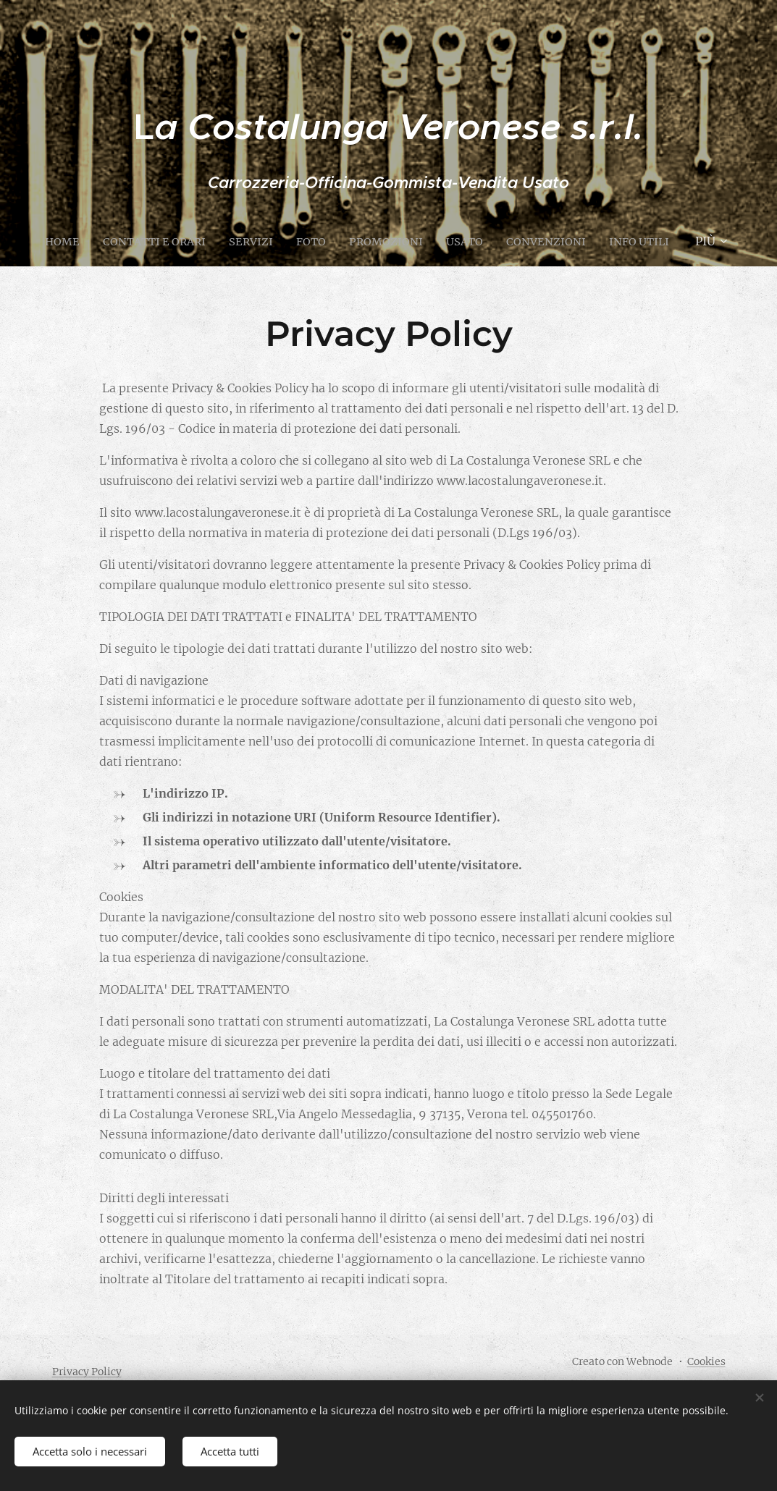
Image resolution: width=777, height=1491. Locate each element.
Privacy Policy (87, 1371)
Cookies (706, 1361)
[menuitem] (96, 241)
